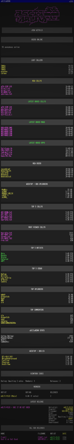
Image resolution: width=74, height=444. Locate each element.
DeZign (4, 274)
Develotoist (6, 177)
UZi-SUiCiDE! (7, 357)
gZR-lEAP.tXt (6, 86)
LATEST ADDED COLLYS (37, 101)
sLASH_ (4, 197)
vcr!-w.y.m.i (6, 115)
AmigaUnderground (9, 359)
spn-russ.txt (6, 94)
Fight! (4, 437)
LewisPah (4, 173)
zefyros (4, 321)
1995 (64, 439)
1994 (64, 437)
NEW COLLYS (37, 81)
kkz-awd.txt (6, 113)
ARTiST (53, 434)
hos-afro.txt (6, 216)
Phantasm (5, 362)
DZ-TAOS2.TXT (6, 218)
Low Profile (6, 278)
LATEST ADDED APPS (37, 143)
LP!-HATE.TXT (6, 238)
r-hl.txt (4, 240)
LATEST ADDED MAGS (37, 122)
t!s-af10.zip (6, 154)
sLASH (4, 192)
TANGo (3, 66)
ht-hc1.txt (5, 90)
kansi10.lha (6, 156)
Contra (4, 282)
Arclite (4, 276)
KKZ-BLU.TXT (6, 111)
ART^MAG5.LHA (6, 133)
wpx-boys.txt (6, 109)
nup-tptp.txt (6, 220)
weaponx (4, 71)
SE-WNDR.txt (6, 92)
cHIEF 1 (5, 195)
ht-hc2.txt (5, 88)
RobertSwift (6, 171)
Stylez (4, 257)
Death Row (6, 364)
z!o (2, 302)
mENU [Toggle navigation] (71, 1)
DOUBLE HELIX (7, 193)
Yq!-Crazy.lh (6, 148)
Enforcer (4, 259)
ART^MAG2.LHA (6, 135)
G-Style (4, 280)
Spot (3, 299)
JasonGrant (5, 169)
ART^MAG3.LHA (6, 130)
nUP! (3, 261)
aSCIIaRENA (5, 1)
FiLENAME (41, 434)
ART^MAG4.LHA (6, 132)
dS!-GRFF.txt (6, 214)
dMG (2, 300)
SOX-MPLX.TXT (67, 411)
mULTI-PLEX (68, 407)
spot (3, 319)
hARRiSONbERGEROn (8, 323)
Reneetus (4, 175)
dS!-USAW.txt (6, 212)
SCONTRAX (69, 409)
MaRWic (4, 190)
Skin (3, 253)
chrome (4, 73)
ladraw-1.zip (6, 152)
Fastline (5, 360)
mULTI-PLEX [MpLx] (9, 396)
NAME (3, 434)
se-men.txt (5, 237)
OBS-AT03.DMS (6, 128)
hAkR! (3, 295)
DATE (64, 434)
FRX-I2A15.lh (6, 150)
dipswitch (5, 297)
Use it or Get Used (9, 439)
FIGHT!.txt (42, 437)
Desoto (4, 255)
